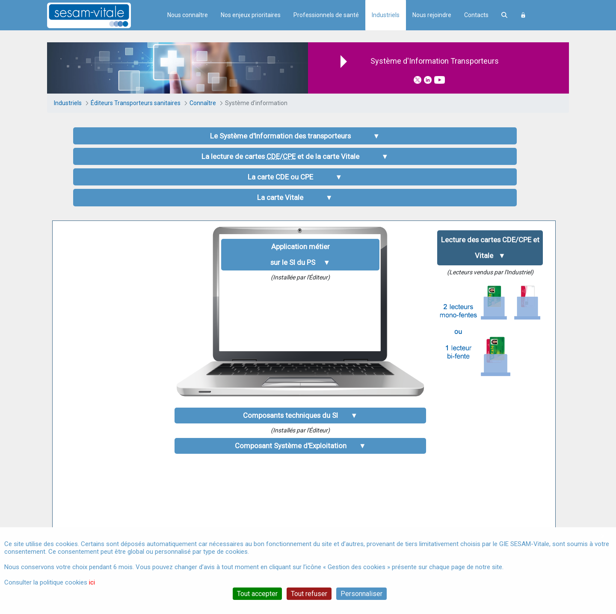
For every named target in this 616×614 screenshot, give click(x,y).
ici (92, 582)
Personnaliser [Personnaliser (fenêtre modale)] (361, 594)
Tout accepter (257, 594)
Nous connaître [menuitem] (187, 15)
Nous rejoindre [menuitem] (431, 15)
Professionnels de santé (326, 15)
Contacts (476, 15)
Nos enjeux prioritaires (251, 15)
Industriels (386, 15)
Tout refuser (309, 594)
